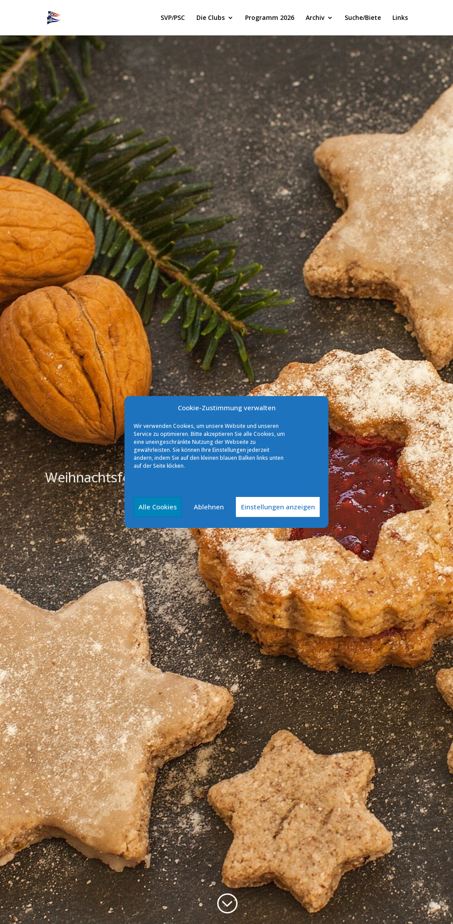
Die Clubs (210, 18)
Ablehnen (209, 506)
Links (400, 18)
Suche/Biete (363, 18)
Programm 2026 (269, 18)
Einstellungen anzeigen (278, 506)
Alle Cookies (157, 506)
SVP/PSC (173, 18)
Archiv (315, 18)
